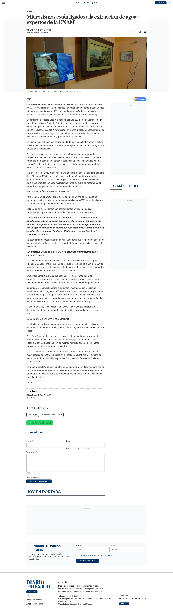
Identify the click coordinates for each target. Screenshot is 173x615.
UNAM (60, 415)
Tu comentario (31, 452)
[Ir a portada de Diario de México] (38, 584)
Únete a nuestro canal (40, 423)
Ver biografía (30, 397)
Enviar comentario (39, 481)
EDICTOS (161, 2)
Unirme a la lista (87, 561)
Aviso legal (30, 596)
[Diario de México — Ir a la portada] (86, 2)
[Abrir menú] (3, 2)
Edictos (32, 591)
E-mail (68, 441)
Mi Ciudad (30, 11)
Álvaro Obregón (33, 415)
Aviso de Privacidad (34, 604)
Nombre (29, 441)
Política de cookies (34, 600)
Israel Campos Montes (38, 30)
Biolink (124, 604)
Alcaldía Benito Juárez (48, 415)
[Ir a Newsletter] (169, 2)
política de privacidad (105, 555)
